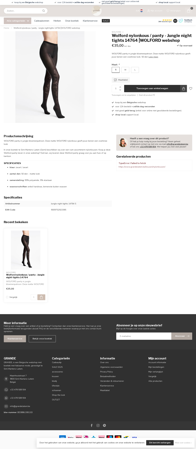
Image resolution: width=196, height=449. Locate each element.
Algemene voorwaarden (111, 367)
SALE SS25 (57, 367)
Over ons (104, 362)
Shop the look (58, 395)
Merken (57, 20)
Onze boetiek (72, 20)
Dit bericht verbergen (160, 442)
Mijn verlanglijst (155, 371)
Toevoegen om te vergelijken (124, 95)
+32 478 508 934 (148, 146)
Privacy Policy (106, 371)
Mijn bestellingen (156, 367)
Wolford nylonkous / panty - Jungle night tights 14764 (25, 276)
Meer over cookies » (183, 442)
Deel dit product (147, 95)
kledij (54, 381)
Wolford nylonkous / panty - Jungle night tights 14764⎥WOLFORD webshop (47, 28)
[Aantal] (34, 297)
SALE (106, 20)
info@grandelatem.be (177, 144)
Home (6, 28)
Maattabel (105, 390)
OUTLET (56, 399)
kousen (55, 376)
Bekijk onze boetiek (42, 338)
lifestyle (55, 385)
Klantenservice (90, 20)
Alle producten (155, 381)
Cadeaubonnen (41, 20)
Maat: (115, 64)
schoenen (56, 390)
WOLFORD (116, 32)
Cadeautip (56, 362)
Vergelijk (13, 297)
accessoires (57, 371)
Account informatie (157, 362)
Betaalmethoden (108, 376)
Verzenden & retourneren (112, 381)
